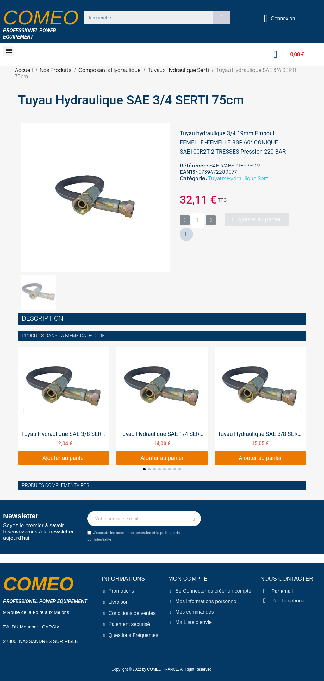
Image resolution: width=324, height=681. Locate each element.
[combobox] (146, 17)
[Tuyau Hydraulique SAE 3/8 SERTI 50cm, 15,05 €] (260, 406)
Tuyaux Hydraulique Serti (239, 178)
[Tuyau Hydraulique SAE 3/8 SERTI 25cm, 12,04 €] (63, 406)
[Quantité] (197, 220)
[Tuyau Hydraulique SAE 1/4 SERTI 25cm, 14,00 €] (162, 406)
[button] (8, 51)
